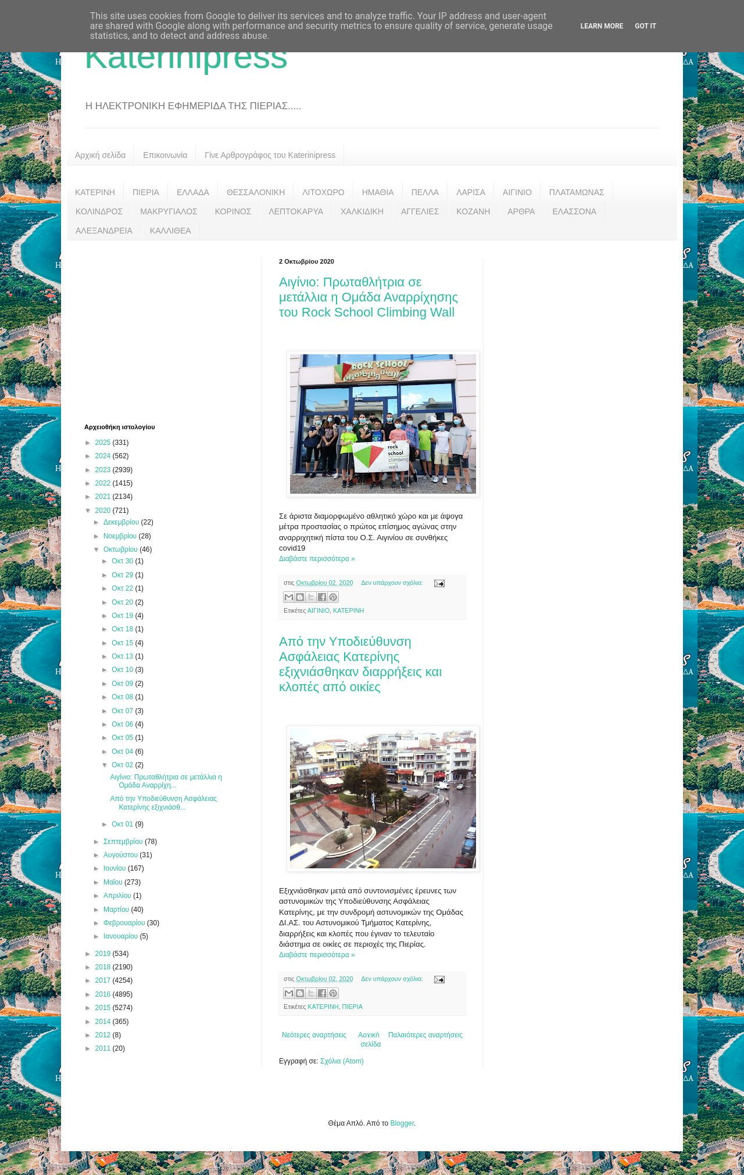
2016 (104, 994)
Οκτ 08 (123, 697)
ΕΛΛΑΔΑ (193, 192)
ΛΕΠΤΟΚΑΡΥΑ (296, 211)
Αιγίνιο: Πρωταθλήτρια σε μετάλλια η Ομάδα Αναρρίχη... (166, 781)
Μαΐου (113, 882)
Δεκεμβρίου (122, 522)
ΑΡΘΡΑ (521, 211)
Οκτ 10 (123, 670)
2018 (104, 967)
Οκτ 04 (123, 752)
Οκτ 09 (123, 684)
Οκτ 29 (123, 575)
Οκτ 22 (123, 588)
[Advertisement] (171, 330)
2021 (104, 497)
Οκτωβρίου (121, 549)
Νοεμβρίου (121, 536)
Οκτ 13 (123, 656)
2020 (104, 510)
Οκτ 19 (123, 616)
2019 (104, 954)
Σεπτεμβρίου (124, 842)
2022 (104, 483)
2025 (104, 443)
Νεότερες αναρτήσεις (314, 1035)
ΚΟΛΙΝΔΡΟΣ (99, 211)
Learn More (602, 26)
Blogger (402, 1123)
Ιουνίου (115, 868)
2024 (104, 456)
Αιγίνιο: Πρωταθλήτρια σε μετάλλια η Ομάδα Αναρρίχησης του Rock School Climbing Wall (368, 297)
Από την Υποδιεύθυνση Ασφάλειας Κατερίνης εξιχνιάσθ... (163, 803)
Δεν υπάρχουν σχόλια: (393, 582)
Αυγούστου (121, 855)
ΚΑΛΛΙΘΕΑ (170, 230)
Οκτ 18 (123, 629)
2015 (104, 1008)
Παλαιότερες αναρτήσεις (425, 1035)
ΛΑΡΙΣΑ (470, 192)
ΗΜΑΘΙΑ (378, 192)
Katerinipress (186, 56)
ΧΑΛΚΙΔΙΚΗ (362, 211)
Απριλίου (118, 896)
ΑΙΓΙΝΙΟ (517, 192)
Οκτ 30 (123, 561)
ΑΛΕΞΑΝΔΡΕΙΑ (104, 230)
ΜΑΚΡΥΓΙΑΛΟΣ (169, 211)
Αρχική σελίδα (100, 155)
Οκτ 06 (123, 724)
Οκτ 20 (123, 602)
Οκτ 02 (123, 765)
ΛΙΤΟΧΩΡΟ (323, 192)
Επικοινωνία (165, 155)
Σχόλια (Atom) (342, 1061)
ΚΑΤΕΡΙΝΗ (95, 192)
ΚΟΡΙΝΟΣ (233, 211)
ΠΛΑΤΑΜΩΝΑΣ (576, 192)
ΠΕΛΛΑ (425, 192)
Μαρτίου (117, 909)
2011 (104, 1048)
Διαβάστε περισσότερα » (317, 559)
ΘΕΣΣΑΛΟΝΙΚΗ (256, 192)
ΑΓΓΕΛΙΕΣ (420, 211)
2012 (104, 1035)
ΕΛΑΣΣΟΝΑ (574, 211)
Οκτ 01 (123, 824)
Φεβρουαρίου (125, 923)
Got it (645, 26)
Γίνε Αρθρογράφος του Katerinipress (270, 155)
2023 (104, 470)
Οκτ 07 (123, 711)
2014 (104, 1022)
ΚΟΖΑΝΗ (473, 211)
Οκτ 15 (123, 643)
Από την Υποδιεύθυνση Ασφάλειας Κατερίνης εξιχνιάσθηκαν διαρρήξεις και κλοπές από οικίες (360, 664)
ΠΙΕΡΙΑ (146, 192)
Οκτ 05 (123, 738)
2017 (104, 980)
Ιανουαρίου (121, 936)
